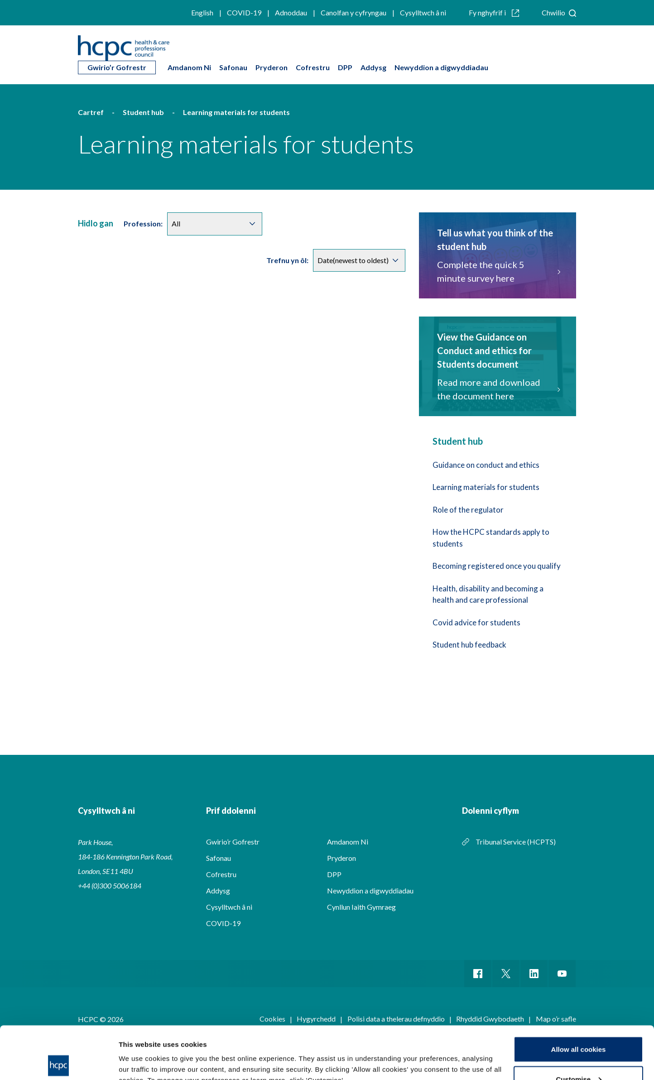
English (202, 12)
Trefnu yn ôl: (287, 260)
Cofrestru (313, 67)
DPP (345, 67)
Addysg (373, 67)
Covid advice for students (476, 622)
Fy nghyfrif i (494, 12)
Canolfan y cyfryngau (353, 12)
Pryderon (271, 67)
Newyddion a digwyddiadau (441, 67)
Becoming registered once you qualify (497, 566)
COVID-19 (244, 12)
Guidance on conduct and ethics (486, 465)
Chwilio (559, 12)
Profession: (143, 223)
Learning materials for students (486, 487)
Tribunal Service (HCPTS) (516, 841)
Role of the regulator (468, 509)
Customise (578, 1026)
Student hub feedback (469, 644)
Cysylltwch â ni (423, 12)
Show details (140, 1052)
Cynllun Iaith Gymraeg (361, 906)
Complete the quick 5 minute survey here (497, 271)
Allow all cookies (578, 996)
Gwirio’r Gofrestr (116, 67)
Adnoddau (291, 12)
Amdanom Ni (189, 67)
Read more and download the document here (497, 389)
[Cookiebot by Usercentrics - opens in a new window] (58, 1062)
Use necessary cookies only (578, 1056)
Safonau (233, 67)
